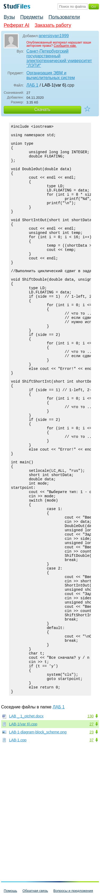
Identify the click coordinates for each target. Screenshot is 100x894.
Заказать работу (53, 25)
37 (91, 847)
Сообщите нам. (65, 45)
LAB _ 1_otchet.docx (26, 823)
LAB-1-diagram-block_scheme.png (38, 839)
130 (90, 823)
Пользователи (64, 17)
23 (91, 839)
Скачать (42, 109)
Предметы (31, 17)
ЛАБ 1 (32, 85)
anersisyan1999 (54, 35)
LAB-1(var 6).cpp (23, 831)
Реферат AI (16, 25)
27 (91, 831)
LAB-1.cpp (17, 847)
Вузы (9, 17)
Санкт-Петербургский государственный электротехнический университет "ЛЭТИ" (59, 58)
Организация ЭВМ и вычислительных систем (50, 75)
